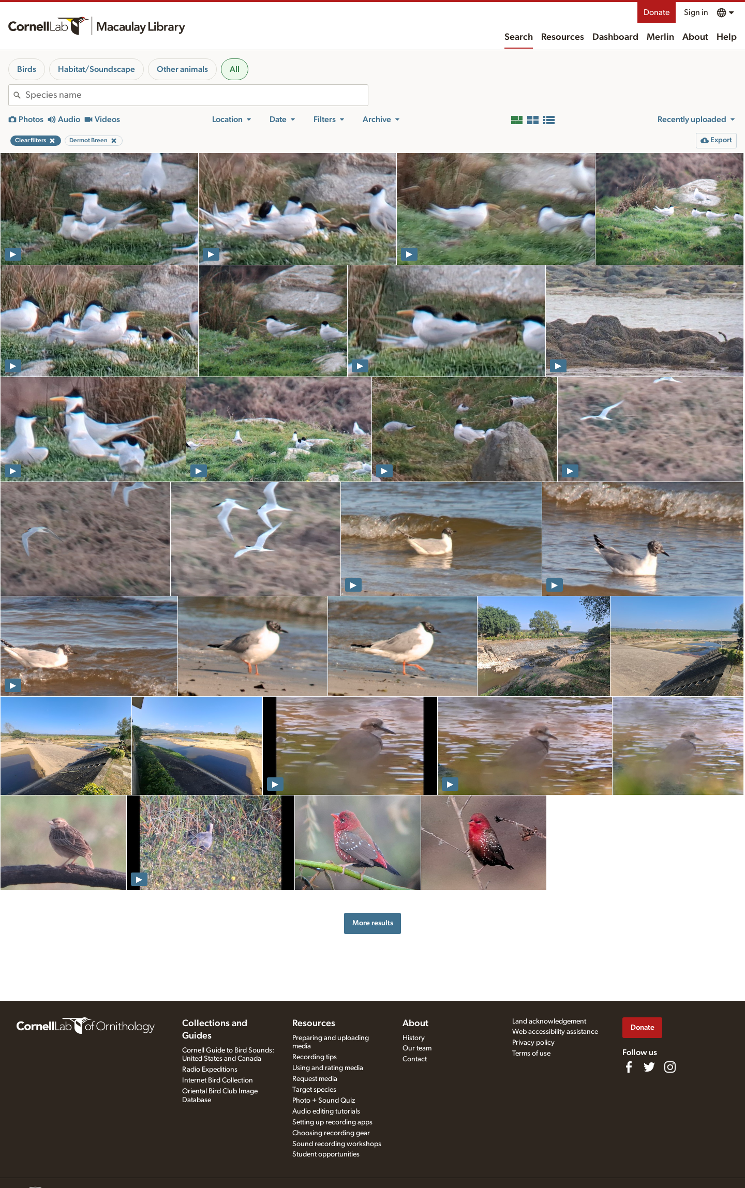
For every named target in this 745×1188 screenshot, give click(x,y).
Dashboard (615, 37)
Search (518, 37)
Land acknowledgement (549, 1021)
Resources (562, 37)
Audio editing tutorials (326, 1111)
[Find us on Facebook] (628, 1067)
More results (372, 923)
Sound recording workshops (336, 1144)
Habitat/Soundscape (96, 69)
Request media (314, 1078)
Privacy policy (533, 1042)
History (414, 1038)
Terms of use (531, 1053)
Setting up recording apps (332, 1122)
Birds (26, 69)
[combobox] (196, 95)
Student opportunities (326, 1154)
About (695, 37)
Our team (417, 1048)
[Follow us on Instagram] (670, 1067)
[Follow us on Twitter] (649, 1067)
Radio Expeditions (209, 1069)
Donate (656, 12)
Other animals (182, 69)
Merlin (660, 37)
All (235, 69)
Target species (314, 1089)
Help (727, 37)
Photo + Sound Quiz (323, 1100)
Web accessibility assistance (555, 1031)
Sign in (696, 12)
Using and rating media (327, 1068)
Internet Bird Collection (217, 1080)
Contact (415, 1059)
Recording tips (314, 1057)
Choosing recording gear (331, 1133)
